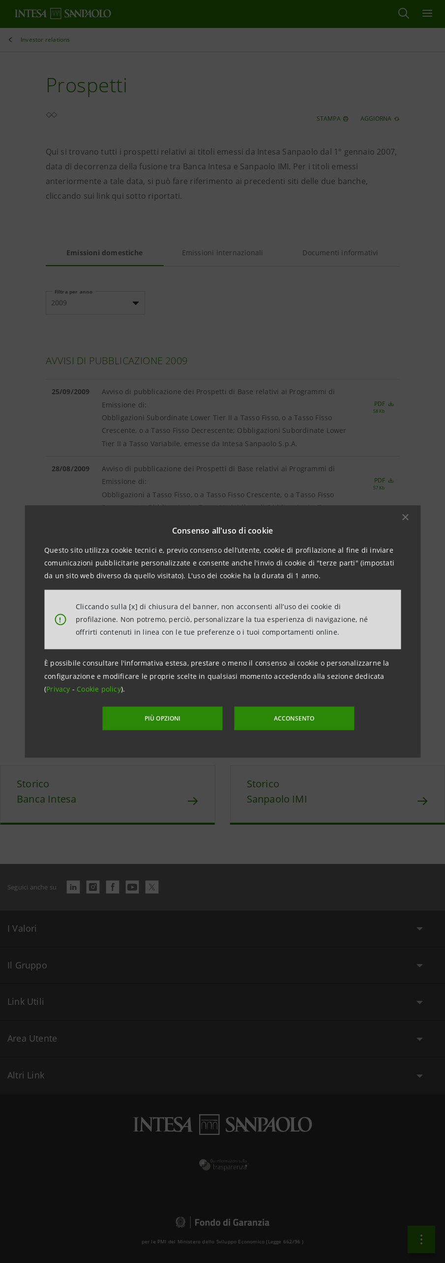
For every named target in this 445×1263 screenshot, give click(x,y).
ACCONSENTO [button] (293, 718)
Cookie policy (99, 689)
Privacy (59, 689)
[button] (405, 517)
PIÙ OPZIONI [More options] (163, 718)
